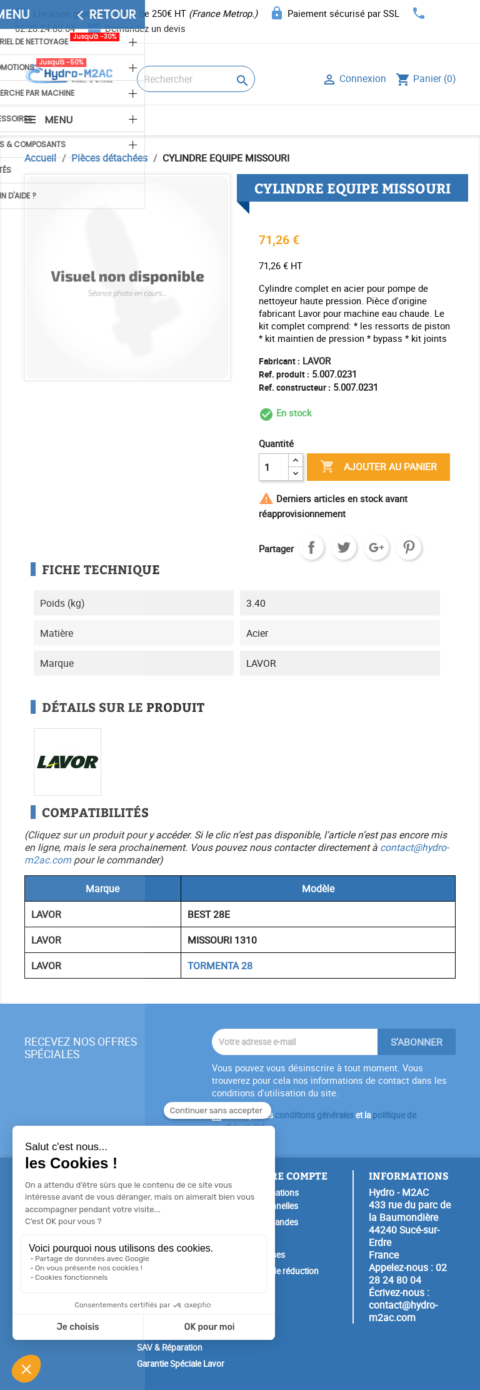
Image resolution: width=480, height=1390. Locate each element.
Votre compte (288, 1175)
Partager (311, 547)
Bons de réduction (284, 1271)
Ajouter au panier (378, 467)
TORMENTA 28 (220, 965)
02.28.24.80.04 (45, 28)
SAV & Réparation (169, 1347)
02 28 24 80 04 (408, 1273)
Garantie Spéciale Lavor (180, 1363)
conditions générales (314, 1115)
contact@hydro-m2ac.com (403, 1311)
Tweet (343, 547)
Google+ (376, 547)
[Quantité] (274, 467)
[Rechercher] (196, 79)
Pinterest (408, 547)
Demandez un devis (145, 28)
